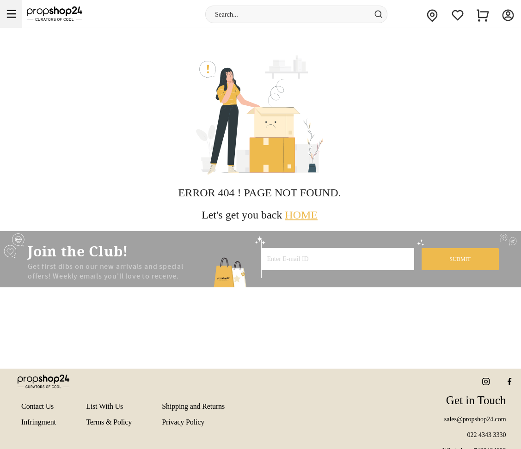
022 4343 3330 (486, 434)
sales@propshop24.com (475, 419)
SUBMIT (460, 259)
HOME (301, 215)
